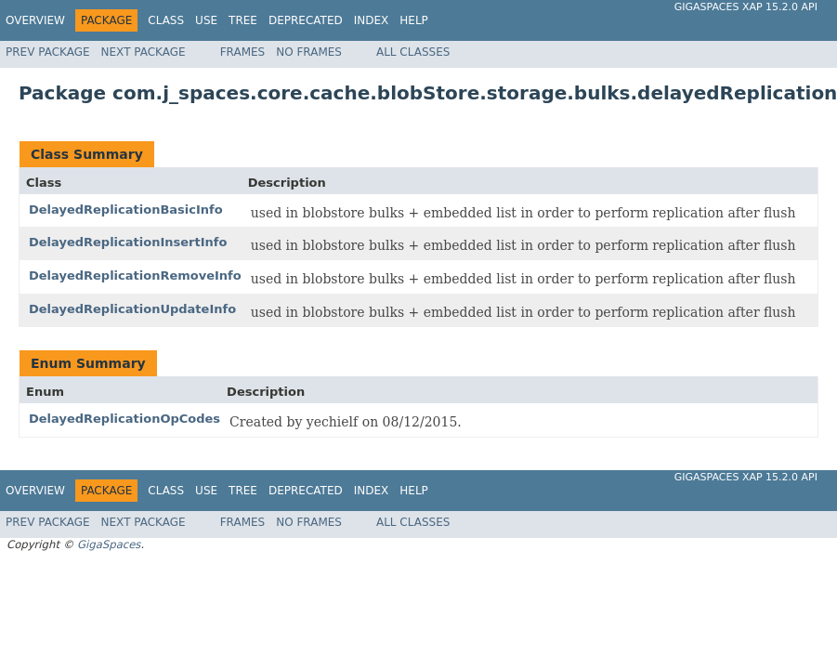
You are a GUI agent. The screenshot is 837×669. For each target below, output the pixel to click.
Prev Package (48, 52)
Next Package (143, 52)
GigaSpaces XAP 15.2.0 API (745, 7)
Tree (243, 20)
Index (371, 20)
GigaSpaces (108, 544)
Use (206, 20)
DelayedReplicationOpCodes (124, 419)
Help (413, 20)
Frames (243, 52)
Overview (35, 20)
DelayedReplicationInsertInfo (128, 242)
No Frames (309, 52)
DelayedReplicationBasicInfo (126, 209)
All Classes (413, 52)
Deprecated (305, 20)
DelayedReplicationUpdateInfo (132, 309)
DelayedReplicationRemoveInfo (135, 275)
